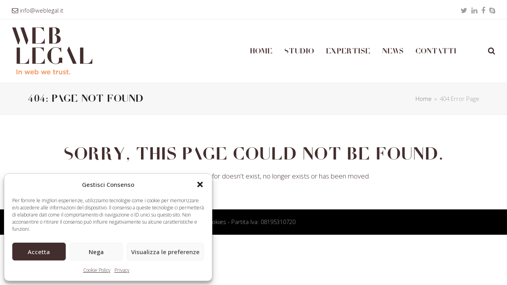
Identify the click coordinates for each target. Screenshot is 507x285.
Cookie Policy (97, 270)
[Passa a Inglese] (472, 51)
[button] (200, 184)
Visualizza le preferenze (165, 252)
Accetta (39, 252)
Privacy (122, 270)
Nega (96, 252)
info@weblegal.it (41, 10)
